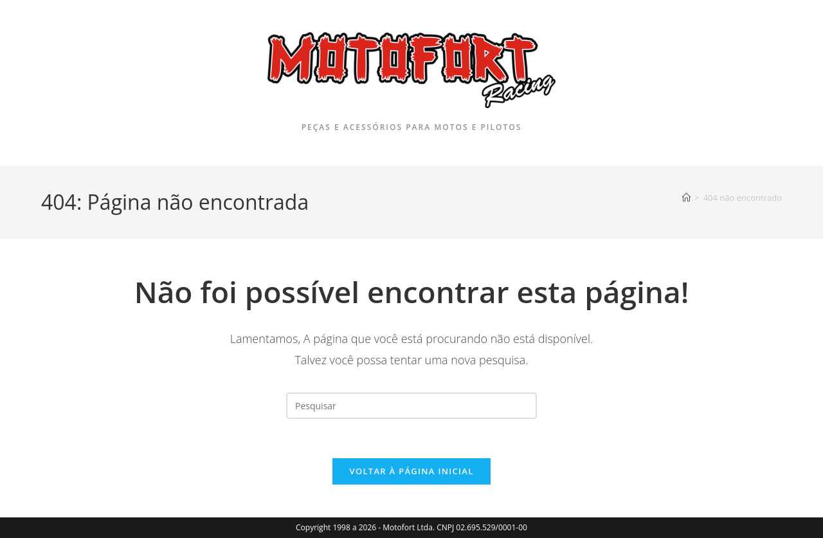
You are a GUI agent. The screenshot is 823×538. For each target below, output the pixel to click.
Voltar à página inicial (411, 471)
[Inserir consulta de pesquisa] (411, 406)
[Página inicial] (686, 197)
